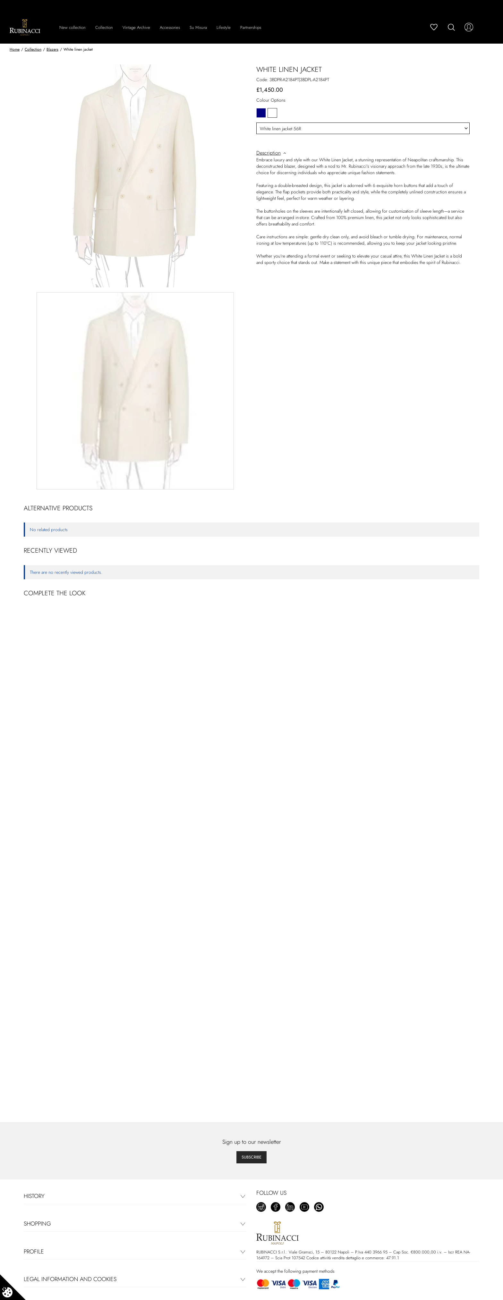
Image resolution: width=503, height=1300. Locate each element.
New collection (72, 27)
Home (15, 49)
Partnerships (250, 27)
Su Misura (198, 27)
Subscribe (251, 1157)
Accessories (170, 27)
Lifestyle (224, 27)
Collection (104, 27)
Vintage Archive (136, 27)
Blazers (52, 49)
